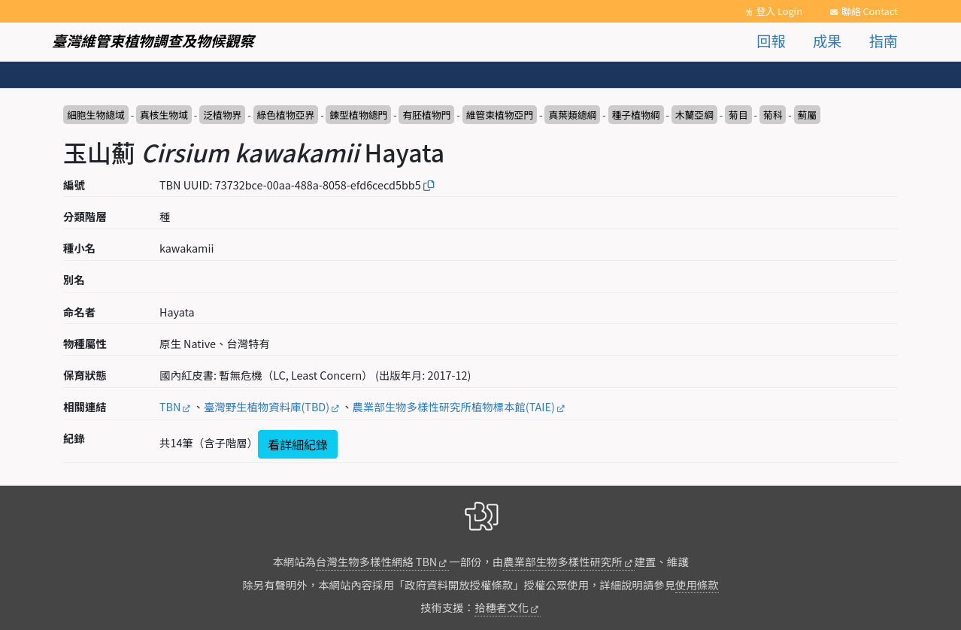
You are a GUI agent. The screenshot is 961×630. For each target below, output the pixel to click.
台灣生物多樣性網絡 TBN (376, 561)
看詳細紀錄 (298, 444)
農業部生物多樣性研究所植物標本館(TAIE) (454, 406)
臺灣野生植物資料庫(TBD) (266, 406)
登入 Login (779, 11)
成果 (827, 40)
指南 (883, 40)
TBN (169, 406)
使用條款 (697, 584)
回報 (770, 40)
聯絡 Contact (869, 11)
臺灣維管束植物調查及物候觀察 (153, 40)
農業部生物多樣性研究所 (562, 561)
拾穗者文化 (501, 607)
